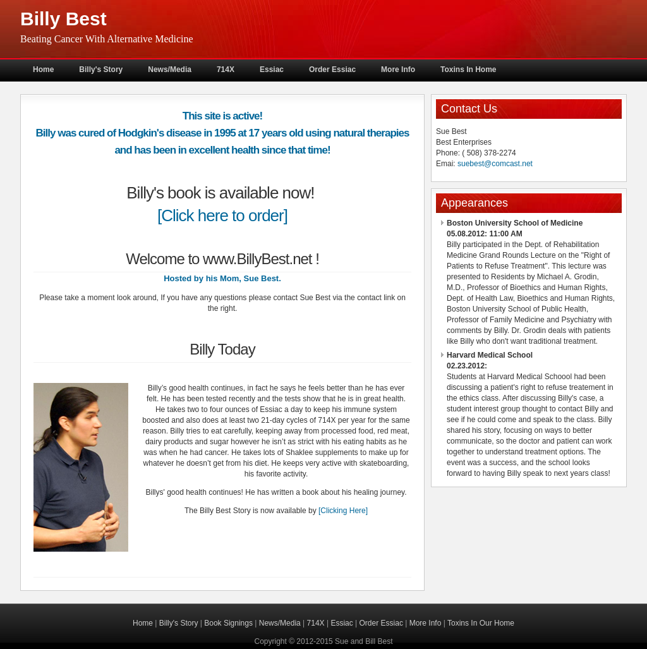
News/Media (169, 69)
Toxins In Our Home (480, 623)
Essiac (272, 69)
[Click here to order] (222, 215)
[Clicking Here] (343, 510)
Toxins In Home (468, 69)
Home (43, 69)
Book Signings (228, 623)
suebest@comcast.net (495, 163)
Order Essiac (332, 69)
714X (225, 69)
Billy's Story (101, 69)
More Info (398, 69)
